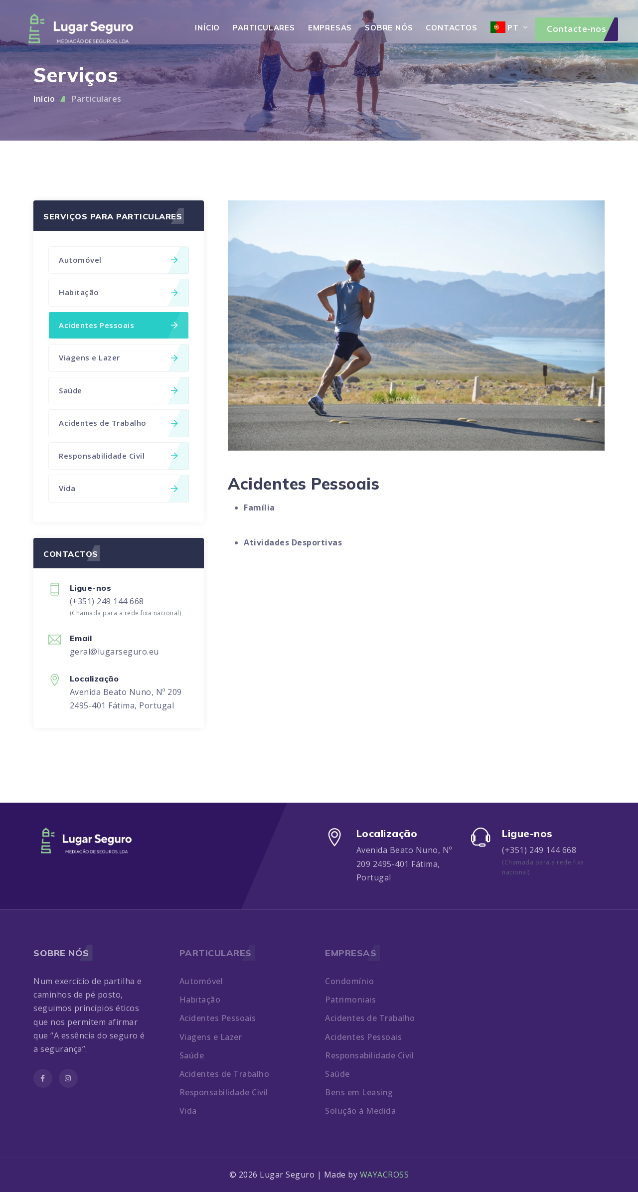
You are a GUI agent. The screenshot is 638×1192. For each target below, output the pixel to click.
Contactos (451, 27)
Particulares (264, 27)
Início (207, 27)
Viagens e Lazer (118, 357)
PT (504, 27)
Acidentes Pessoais (118, 325)
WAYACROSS (384, 1174)
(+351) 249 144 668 (107, 601)
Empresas (330, 27)
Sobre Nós (389, 27)
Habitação (118, 292)
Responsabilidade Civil (118, 456)
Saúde (118, 390)
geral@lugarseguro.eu (114, 651)
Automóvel (118, 260)
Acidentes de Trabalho (118, 423)
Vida (118, 488)
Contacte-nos (576, 28)
